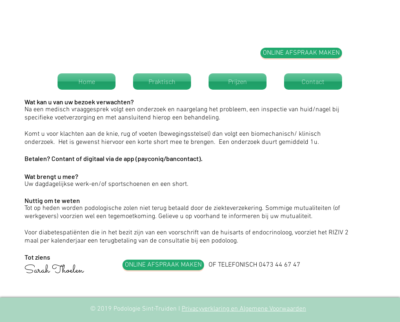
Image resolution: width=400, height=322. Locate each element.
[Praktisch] (162, 81)
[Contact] (313, 81)
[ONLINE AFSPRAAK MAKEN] (301, 53)
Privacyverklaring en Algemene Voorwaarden (244, 309)
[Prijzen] (238, 81)
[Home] (87, 81)
